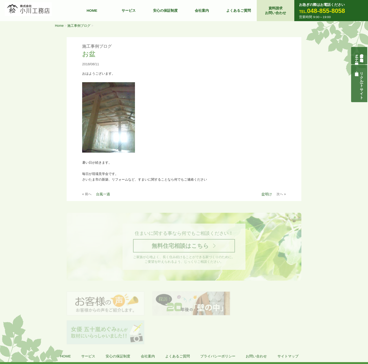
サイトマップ (288, 329)
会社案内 (202, 10)
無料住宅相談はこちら (180, 246)
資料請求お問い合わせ (275, 10)
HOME (92, 10)
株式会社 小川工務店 (36, 343)
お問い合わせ (256, 329)
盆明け (266, 194)
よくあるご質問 (238, 10)
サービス (129, 10)
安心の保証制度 (165, 10)
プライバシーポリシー (217, 329)
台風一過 (103, 194)
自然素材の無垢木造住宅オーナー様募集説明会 (359, 56)
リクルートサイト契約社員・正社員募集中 (362, 85)
